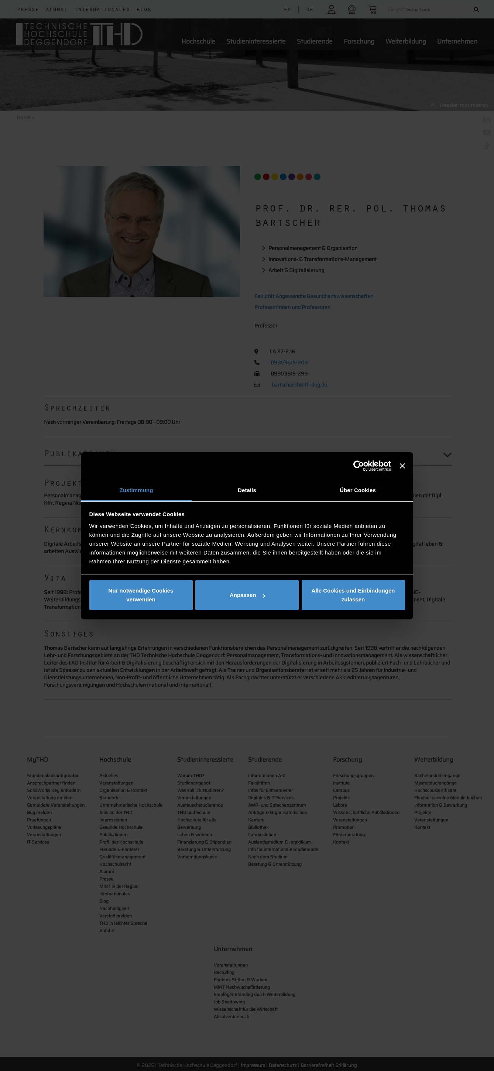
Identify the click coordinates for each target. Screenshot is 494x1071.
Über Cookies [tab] (358, 490)
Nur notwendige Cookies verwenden (141, 595)
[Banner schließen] (402, 465)
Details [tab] (247, 490)
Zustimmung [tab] (136, 490)
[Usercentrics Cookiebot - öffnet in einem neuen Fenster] (358, 465)
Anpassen (247, 595)
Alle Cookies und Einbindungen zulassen (353, 595)
